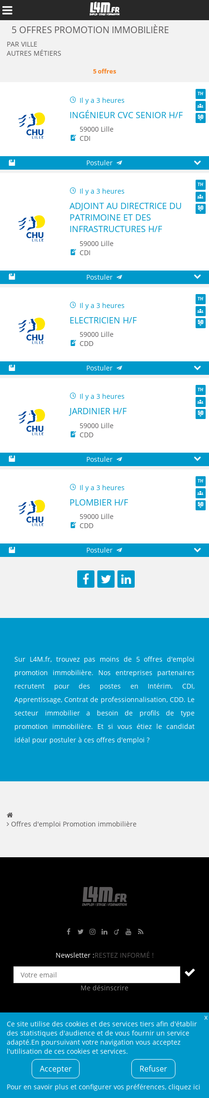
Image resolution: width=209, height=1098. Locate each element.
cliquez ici (184, 1086)
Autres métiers (34, 53)
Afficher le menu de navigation (7, 10)
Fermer (205, 1017)
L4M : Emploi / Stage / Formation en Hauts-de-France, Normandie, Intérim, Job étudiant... (104, 10)
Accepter (56, 1068)
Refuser (153, 1068)
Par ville (22, 44)
